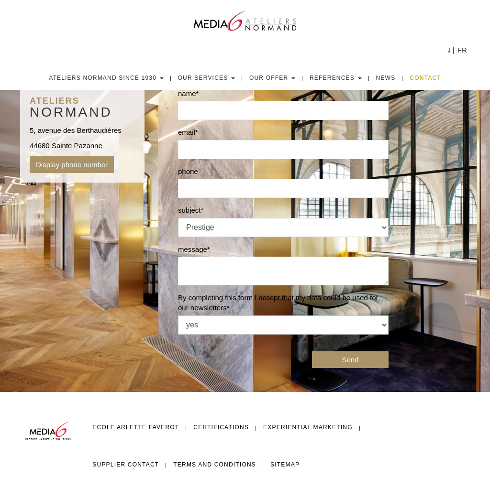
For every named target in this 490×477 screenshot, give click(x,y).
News (386, 78)
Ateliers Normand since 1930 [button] (106, 78)
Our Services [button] (206, 78)
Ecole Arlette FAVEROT (135, 427)
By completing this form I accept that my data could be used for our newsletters (278, 302)
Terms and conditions (214, 464)
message (192, 249)
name (187, 93)
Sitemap (285, 464)
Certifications (221, 427)
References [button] (336, 78)
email (186, 132)
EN (445, 50)
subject (189, 210)
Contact (425, 78)
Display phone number (72, 165)
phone (188, 171)
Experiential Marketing (308, 427)
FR (462, 50)
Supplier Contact (125, 464)
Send (350, 360)
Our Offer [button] (272, 78)
